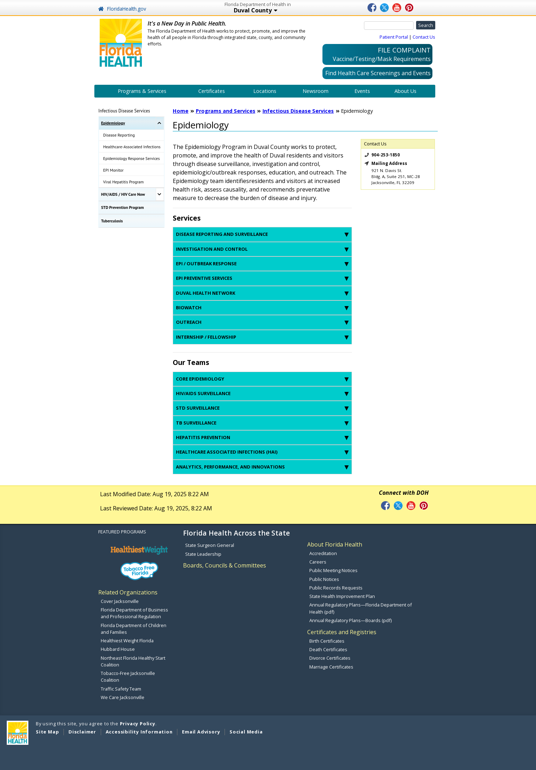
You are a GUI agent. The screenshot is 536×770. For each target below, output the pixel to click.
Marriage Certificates (331, 667)
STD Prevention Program (122, 207)
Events (362, 91)
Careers (317, 562)
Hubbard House (118, 649)
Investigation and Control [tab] (262, 249)
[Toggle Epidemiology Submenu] (160, 123)
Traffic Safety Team (121, 689)
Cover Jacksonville (120, 601)
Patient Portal (394, 37)
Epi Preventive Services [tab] (262, 278)
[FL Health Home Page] (121, 42)
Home (180, 110)
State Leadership (203, 554)
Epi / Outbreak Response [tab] (262, 263)
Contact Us (424, 37)
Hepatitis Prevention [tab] (262, 437)
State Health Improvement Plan (342, 596)
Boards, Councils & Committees (224, 565)
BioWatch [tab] (262, 307)
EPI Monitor (113, 170)
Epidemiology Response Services (131, 158)
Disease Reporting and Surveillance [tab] (262, 234)
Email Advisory (201, 732)
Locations (264, 91)
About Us (405, 91)
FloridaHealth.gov (122, 8)
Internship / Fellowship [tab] (262, 337)
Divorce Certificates (329, 658)
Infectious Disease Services (124, 110)
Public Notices (324, 579)
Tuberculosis (112, 220)
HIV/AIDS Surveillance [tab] (262, 393)
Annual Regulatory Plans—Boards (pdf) (350, 620)
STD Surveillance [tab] (262, 408)
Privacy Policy (137, 723)
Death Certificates (328, 649)
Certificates (211, 91)
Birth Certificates (326, 641)
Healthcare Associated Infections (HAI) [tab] (262, 452)
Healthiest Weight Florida (127, 640)
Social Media (246, 732)
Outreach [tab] (262, 322)
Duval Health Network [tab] (262, 293)
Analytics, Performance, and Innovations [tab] (262, 467)
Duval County (281, 10)
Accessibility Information (139, 732)
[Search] (389, 25)
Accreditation (323, 553)
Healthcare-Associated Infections (132, 146)
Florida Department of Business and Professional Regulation (134, 613)
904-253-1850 (385, 154)
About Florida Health (334, 544)
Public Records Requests (336, 588)
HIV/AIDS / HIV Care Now (123, 194)
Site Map (47, 732)
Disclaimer (82, 732)
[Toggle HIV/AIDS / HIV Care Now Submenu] (160, 194)
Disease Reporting (119, 135)
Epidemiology (113, 123)
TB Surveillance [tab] (262, 423)
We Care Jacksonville (122, 697)
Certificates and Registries (341, 632)
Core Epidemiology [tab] (262, 379)
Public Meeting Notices (333, 570)
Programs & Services (142, 91)
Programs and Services (225, 110)
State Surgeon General (209, 545)
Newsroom (315, 91)
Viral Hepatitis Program (123, 181)
